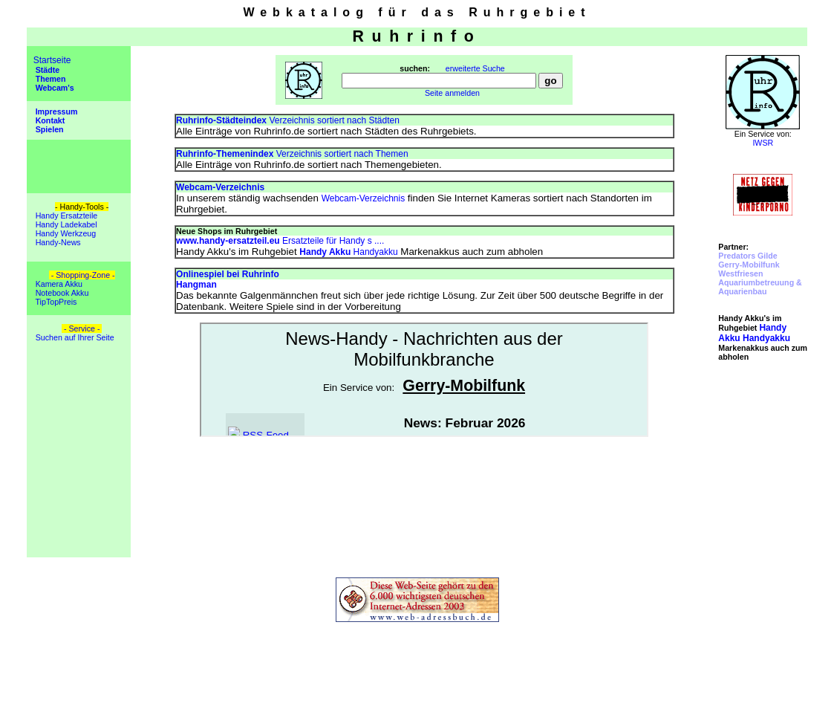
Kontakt (49, 120)
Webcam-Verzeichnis (363, 198)
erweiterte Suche (475, 68)
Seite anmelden (452, 92)
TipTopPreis (55, 301)
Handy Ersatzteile (65, 215)
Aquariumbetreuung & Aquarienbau (759, 287)
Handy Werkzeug (65, 233)
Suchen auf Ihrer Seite (73, 337)
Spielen (48, 129)
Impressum (55, 111)
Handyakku (348, 252)
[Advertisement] (762, 468)
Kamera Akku (57, 283)
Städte (46, 69)
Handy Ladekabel (65, 224)
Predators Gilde (747, 255)
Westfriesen (740, 273)
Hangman (196, 284)
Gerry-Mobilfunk (748, 264)
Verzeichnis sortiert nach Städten (288, 120)
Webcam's (53, 87)
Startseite (52, 60)
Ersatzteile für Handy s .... (280, 241)
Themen (49, 78)
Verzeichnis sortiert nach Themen (292, 154)
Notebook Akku (61, 292)
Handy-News (57, 242)
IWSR (762, 142)
